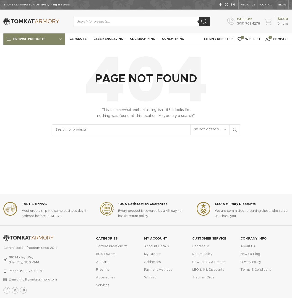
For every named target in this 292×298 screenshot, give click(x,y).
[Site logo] (31, 21)
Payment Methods (158, 269)
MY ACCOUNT (155, 238)
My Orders (152, 254)
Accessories (105, 277)
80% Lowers (105, 254)
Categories (106, 238)
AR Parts (102, 262)
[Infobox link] (243, 21)
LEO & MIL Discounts (208, 269)
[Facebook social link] (220, 4)
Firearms (102, 269)
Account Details (156, 246)
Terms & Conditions (255, 269)
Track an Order (204, 277)
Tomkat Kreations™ (111, 246)
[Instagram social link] (233, 4)
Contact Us (201, 246)
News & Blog (250, 254)
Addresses (152, 262)
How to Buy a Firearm (209, 262)
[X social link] (226, 4)
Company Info (253, 238)
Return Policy (202, 254)
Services (102, 285)
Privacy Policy (250, 262)
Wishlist (150, 277)
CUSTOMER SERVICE (209, 238)
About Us (247, 246)
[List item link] (40, 271)
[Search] (204, 21)
